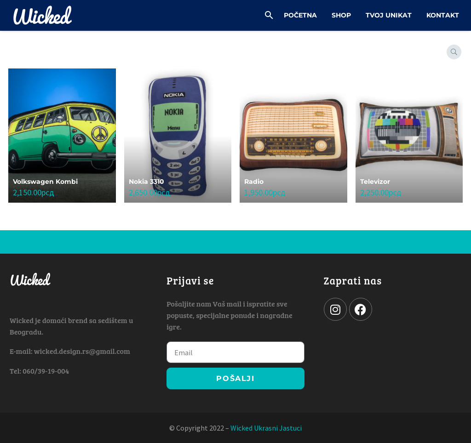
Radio (254, 181)
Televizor (375, 181)
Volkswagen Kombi (45, 181)
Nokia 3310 (146, 181)
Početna (300, 15)
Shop (341, 15)
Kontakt (442, 15)
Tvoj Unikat (389, 15)
